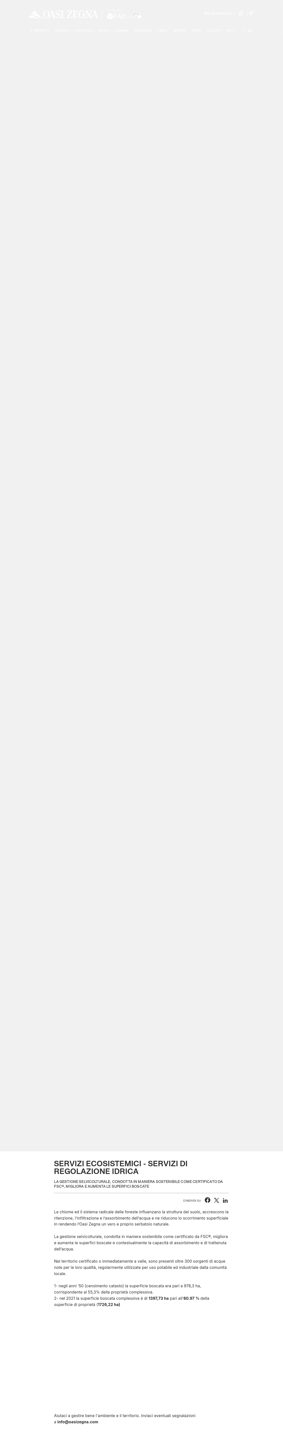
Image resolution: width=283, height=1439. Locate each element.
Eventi (104, 31)
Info (230, 31)
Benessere (143, 31)
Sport (197, 31)
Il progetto (40, 31)
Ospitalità (82, 31)
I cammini (121, 31)
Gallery (214, 31)
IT (244, 31)
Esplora (62, 31)
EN (250, 31)
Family (162, 31)
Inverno (179, 31)
